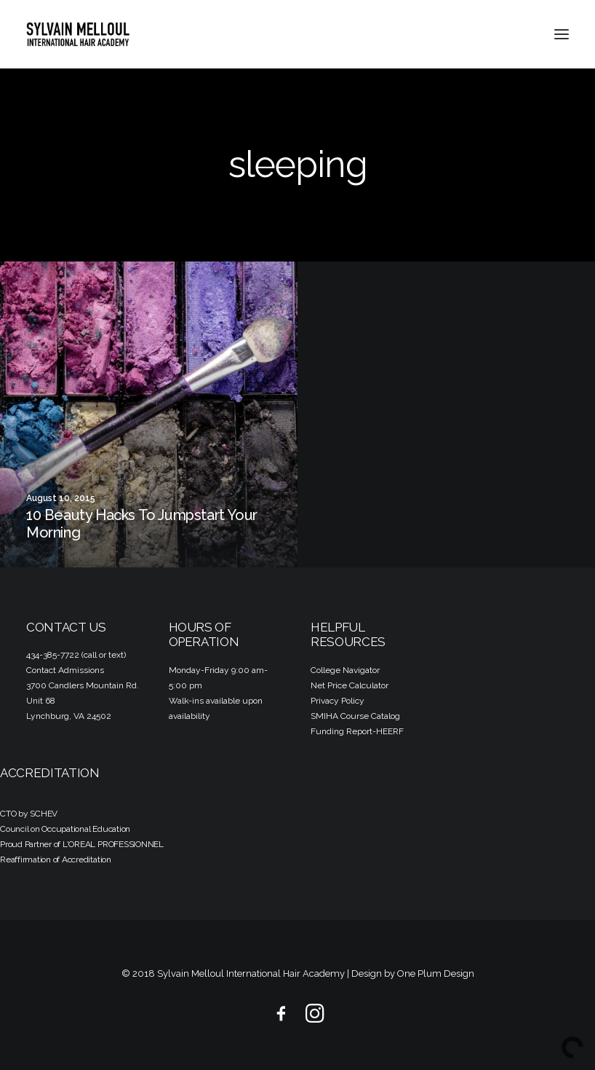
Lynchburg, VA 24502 (68, 716)
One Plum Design (435, 973)
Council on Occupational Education (65, 829)
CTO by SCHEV (28, 814)
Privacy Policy (337, 701)
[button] (561, 34)
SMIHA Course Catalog (355, 716)
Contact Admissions (65, 670)
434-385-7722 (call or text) (76, 655)
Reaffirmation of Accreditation (55, 859)
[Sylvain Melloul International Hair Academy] (77, 34)
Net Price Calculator (349, 685)
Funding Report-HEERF (357, 731)
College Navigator (345, 670)
